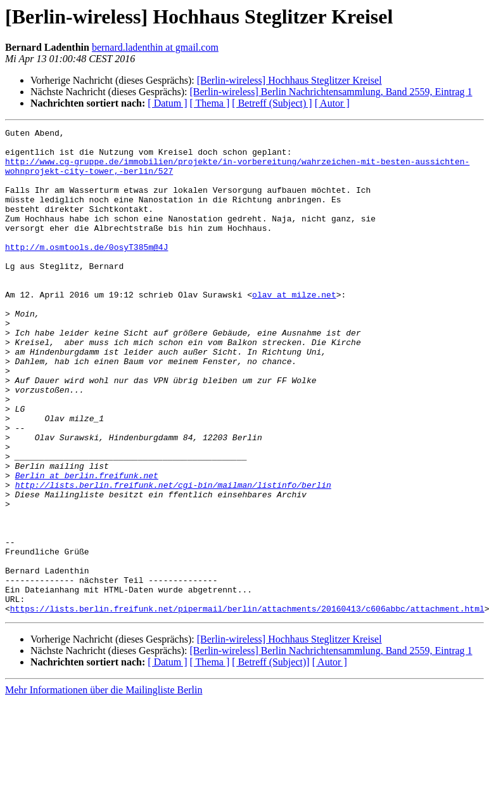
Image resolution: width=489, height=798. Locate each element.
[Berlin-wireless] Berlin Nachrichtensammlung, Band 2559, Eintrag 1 (330, 91)
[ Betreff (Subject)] (270, 759)
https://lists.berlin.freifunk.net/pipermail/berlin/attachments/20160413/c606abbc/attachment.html (247, 705)
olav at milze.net (294, 328)
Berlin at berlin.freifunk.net (86, 545)
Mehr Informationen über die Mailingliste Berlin (103, 787)
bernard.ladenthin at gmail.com (155, 47)
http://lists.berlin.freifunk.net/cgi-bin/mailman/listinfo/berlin (173, 557)
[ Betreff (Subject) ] (272, 103)
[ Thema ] (210, 103)
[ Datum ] (167, 103)
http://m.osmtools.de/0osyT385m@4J (86, 271)
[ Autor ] (332, 103)
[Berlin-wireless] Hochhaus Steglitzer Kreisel (289, 80)
